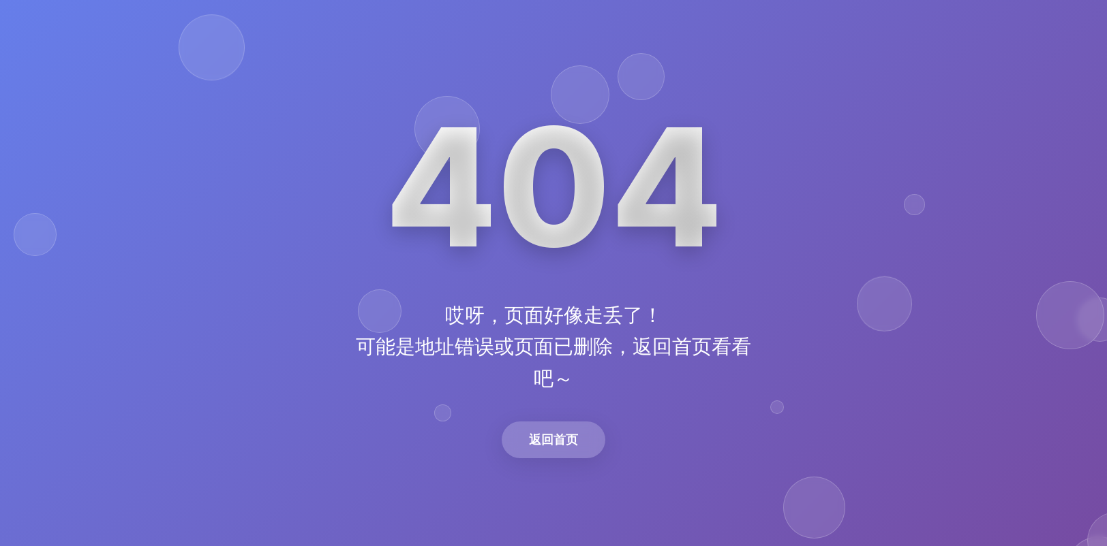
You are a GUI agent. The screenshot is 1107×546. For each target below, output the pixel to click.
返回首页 (553, 439)
